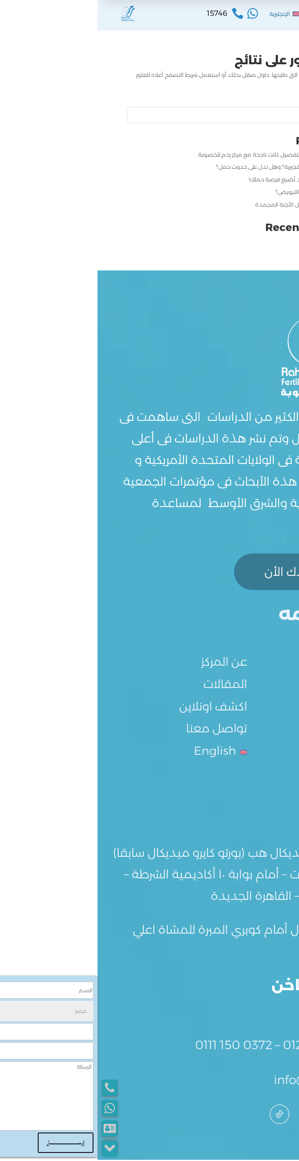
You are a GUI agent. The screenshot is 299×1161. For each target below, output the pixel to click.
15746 (253, 1011)
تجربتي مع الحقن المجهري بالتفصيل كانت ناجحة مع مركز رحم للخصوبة (185, 154)
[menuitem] (187, 14)
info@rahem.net (223, 1081)
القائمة (241, 15)
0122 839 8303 (227, 1046)
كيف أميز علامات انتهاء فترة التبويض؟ (223, 192)
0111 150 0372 (136, 1046)
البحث (258, 115)
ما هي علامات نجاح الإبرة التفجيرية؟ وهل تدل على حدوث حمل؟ (194, 166)
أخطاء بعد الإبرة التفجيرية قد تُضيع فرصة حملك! (210, 179)
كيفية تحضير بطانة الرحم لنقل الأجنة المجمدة (213, 204)
